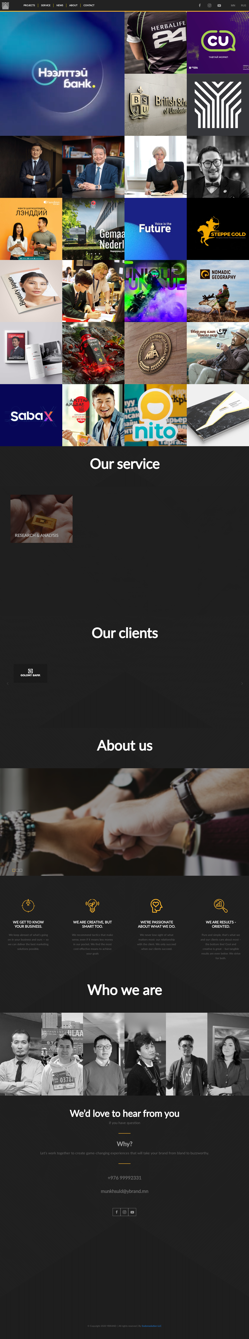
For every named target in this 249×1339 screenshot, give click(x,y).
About (73, 5)
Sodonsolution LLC (151, 1326)
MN (233, 5)
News (59, 5)
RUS (243, 5)
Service (45, 5)
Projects (29, 5)
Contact (88, 5)
